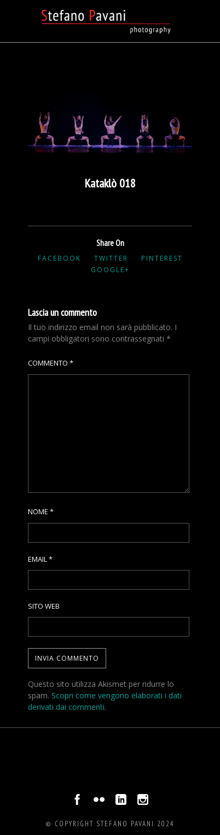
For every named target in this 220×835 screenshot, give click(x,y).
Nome (41, 511)
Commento (50, 363)
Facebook (59, 258)
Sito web (44, 606)
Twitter (111, 258)
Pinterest (162, 258)
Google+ (110, 269)
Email (40, 559)
